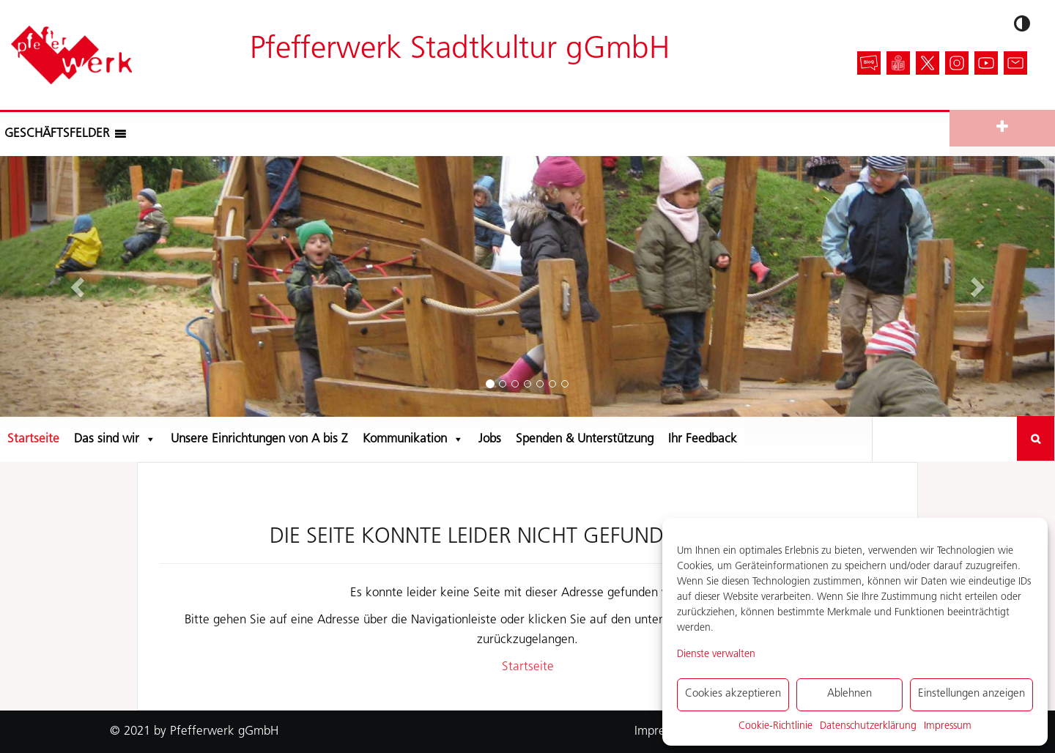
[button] (56, 134)
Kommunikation (413, 439)
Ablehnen (849, 694)
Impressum (947, 726)
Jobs (489, 439)
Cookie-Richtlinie (775, 726)
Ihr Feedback (702, 439)
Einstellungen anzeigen (971, 694)
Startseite (33, 439)
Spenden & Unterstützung (585, 439)
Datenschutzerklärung (868, 726)
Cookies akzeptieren (733, 694)
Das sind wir (115, 439)
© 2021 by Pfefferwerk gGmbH (194, 731)
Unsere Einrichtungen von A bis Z (259, 439)
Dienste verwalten (716, 654)
